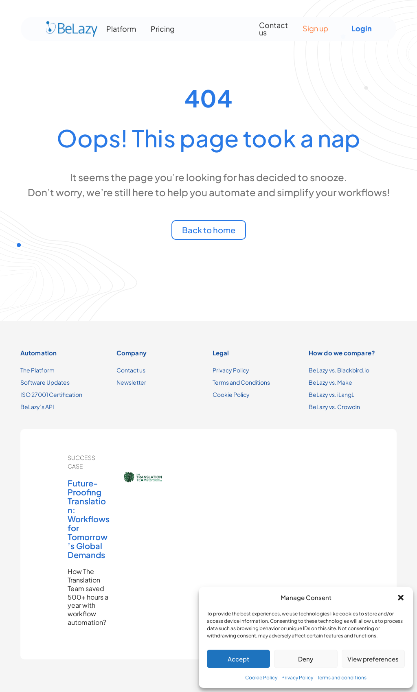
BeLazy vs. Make (330, 382)
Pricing (163, 26)
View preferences (373, 659)
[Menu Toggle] (216, 26)
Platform (121, 26)
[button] (401, 597)
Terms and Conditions (241, 382)
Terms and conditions (342, 677)
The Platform (37, 370)
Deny (305, 659)
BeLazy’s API (37, 406)
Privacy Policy (297, 677)
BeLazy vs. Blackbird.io (339, 370)
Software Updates (45, 382)
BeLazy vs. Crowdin (334, 406)
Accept (238, 659)
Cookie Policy (261, 677)
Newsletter (131, 382)
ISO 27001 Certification (51, 394)
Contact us (273, 26)
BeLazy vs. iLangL (331, 394)
